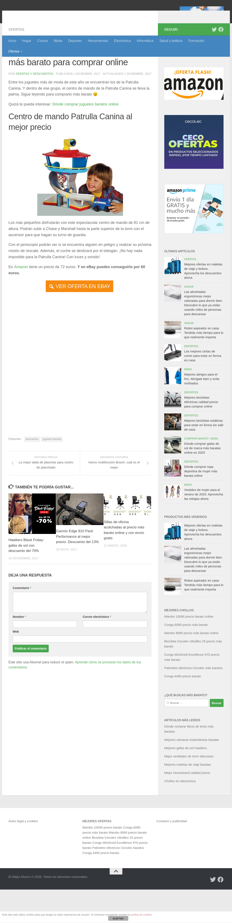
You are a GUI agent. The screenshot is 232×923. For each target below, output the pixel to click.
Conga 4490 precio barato (182, 709)
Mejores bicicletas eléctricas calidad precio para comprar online (201, 435)
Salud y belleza (170, 41)
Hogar (26, 41)
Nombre (19, 655)
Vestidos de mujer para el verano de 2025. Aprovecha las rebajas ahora (203, 527)
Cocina (42, 41)
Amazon (21, 305)
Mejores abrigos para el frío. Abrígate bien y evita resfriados (201, 412)
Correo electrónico (97, 655)
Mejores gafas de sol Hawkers (185, 781)
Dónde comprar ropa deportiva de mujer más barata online (200, 504)
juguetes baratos (52, 477)
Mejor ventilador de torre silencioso (189, 789)
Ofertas (13, 51)
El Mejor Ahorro (40, 15)
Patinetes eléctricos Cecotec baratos (118, 881)
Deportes (75, 41)
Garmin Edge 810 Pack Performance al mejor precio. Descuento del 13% (77, 575)
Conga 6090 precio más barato (186, 658)
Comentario (22, 626)
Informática (145, 41)
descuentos (32, 477)
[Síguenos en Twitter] (214, 62)
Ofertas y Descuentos (34, 107)
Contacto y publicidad (171, 854)
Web (16, 670)
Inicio (12, 41)
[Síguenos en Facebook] (221, 62)
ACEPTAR (118, 918)
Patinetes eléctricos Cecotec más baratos (193, 701)
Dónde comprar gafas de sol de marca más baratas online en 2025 (202, 481)
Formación (196, 41)
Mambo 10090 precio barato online (188, 650)
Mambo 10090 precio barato (102, 861)
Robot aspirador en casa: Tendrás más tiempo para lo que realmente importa (203, 366)
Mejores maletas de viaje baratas (187, 798)
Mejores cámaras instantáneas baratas (191, 773)
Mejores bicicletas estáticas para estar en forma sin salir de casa (204, 458)
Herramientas (98, 41)
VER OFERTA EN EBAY (83, 325)
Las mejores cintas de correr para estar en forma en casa (202, 389)
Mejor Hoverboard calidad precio (187, 806)
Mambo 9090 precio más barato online (191, 666)
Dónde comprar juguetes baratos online (85, 143)
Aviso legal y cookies (23, 854)
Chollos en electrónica (180, 814)
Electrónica (122, 41)
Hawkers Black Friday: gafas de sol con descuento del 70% (26, 584)
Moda (58, 41)
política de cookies (141, 914)
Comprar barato (196, 472)
